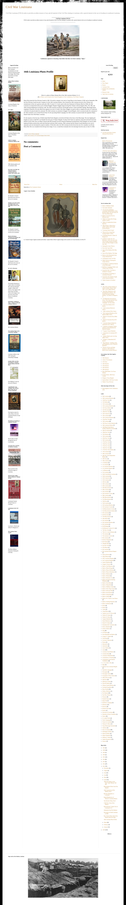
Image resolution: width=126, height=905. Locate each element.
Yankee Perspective (106, 739)
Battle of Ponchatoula (107, 141)
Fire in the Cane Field (107, 248)
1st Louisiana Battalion (107, 466)
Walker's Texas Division (107, 382)
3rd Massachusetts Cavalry (108, 509)
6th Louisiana (105, 524)
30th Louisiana (105, 495)
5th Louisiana (105, 520)
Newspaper (104, 672)
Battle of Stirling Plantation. (108, 601)
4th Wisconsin (105, 514)
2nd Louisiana (105, 491)
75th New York (105, 530)
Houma (104, 642)
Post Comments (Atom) (35, 187)
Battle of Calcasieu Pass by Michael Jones (108, 216)
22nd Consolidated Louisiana (109, 474)
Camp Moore (105, 611)
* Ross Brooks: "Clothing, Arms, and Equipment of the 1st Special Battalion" (109, 344)
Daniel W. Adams (106, 623)
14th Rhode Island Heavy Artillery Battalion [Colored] (108, 428)
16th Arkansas (105, 367)
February (106, 824)
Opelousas (104, 679)
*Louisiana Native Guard (108, 230)
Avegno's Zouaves (106, 564)
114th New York (106, 400)
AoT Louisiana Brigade (39, 135)
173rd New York (106, 442)
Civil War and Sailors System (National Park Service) (109, 133)
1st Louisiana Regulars (107, 468)
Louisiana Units (106, 87)
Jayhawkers (105, 646)
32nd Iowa (104, 501)
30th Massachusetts (106, 497)
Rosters (104, 85)
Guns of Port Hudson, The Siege (109, 253)
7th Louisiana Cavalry (107, 536)
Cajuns (103, 609)
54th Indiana (105, 518)
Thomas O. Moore (106, 724)
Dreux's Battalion (106, 626)
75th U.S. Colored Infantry (108, 532)
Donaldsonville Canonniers (108, 624)
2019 (104, 752)
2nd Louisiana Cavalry (107, 493)
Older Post (94, 184)
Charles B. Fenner (106, 615)
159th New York (106, 432)
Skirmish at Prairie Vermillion (109, 714)
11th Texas (104, 361)
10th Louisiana (105, 396)
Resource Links (105, 92)
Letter (103, 649)
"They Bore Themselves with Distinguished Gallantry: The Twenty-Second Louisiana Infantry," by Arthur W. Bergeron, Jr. (110, 294)
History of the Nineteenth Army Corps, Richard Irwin (109, 256)
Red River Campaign (107, 702)
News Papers (105, 83)
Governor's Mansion (107, 640)
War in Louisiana (106, 729)
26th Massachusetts (106, 487)
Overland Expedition (107, 687)
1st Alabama (105, 462)
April (105, 779)
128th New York (106, 411)
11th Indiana (105, 402)
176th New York (106, 447)
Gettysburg (104, 638)
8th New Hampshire (106, 539)
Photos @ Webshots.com (112, 161)
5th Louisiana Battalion (107, 522)
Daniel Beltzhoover (106, 621)
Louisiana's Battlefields (107, 655)
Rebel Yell (104, 700)
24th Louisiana (105, 483)
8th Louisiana (105, 537)
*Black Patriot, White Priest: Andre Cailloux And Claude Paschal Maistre (108, 227)
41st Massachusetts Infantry (108, 510)
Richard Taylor (105, 708)
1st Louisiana (105, 464)
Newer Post (26, 184)
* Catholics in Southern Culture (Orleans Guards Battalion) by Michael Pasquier (109, 328)
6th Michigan (105, 526)
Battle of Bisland (106, 575)
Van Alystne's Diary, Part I (110, 800)
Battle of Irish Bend (106, 583)
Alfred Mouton (105, 556)
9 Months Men (105, 543)
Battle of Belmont (106, 573)
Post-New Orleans (106, 695)
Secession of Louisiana (107, 712)
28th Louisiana (105, 489)
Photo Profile (47, 135)
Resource (104, 706)
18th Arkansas (105, 369)
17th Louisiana (105, 451)
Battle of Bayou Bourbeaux (108, 572)
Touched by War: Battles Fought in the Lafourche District (109, 277)
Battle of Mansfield (106, 585)
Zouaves (104, 741)
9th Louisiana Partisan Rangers (109, 551)
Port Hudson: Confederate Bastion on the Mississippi (110, 264)
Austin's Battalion (106, 562)
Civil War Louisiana (19, 7)
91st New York (105, 545)
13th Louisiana (105, 421)
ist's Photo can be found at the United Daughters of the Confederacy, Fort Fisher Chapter (61, 97)
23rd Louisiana (105, 480)
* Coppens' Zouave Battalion (108, 331)
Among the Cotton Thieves (108, 246)
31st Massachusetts (106, 499)
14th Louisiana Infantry (107, 425)
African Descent (106, 554)
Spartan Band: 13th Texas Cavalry (110, 380)
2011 (104, 766)
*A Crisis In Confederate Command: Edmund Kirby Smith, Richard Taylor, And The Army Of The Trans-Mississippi (110, 211)
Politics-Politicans (106, 691)
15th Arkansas (105, 365)
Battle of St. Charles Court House (110, 598)
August (106, 770)
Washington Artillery (107, 731)
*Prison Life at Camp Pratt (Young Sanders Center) (108, 233)
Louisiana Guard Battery (107, 651)
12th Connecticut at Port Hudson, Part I (109, 791)
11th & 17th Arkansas (107, 359)
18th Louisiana (105, 453)
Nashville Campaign (107, 670)
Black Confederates (106, 603)
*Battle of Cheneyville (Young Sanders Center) (109, 219)
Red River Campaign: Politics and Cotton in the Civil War (110, 267)
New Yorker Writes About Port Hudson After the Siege (111, 816)
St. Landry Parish (106, 718)
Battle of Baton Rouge (107, 568)
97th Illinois (105, 547)
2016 (104, 754)
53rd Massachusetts (106, 516)
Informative (105, 644)
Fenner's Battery (106, 628)
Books (103, 605)
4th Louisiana (105, 512)
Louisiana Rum (105, 653)
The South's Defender (107, 207)
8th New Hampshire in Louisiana (109, 794)
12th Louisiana (105, 415)
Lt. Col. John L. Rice (107, 662)
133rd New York (106, 419)
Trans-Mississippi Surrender (108, 725)
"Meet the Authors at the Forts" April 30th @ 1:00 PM (110, 783)
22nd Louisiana (105, 476)
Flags (103, 630)
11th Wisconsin (105, 409)
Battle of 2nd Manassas (107, 566)
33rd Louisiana (105, 503)
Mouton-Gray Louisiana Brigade (109, 666)
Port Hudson (105, 693)
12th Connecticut (106, 413)
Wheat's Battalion (106, 735)
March (105, 822)
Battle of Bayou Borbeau (108, 570)
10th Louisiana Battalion (107, 398)
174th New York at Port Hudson (109, 151)
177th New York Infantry (108, 449)
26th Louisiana (105, 485)
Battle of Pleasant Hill (107, 590)
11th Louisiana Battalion (107, 406)
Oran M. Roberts (106, 683)
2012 (104, 764)
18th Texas (104, 458)
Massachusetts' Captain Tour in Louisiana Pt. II (111, 807)
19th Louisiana (105, 460)
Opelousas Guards (106, 681)
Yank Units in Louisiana (107, 94)
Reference (104, 704)
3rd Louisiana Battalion (107, 505)
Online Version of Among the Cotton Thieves (109, 261)
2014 (104, 759)
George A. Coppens (106, 636)
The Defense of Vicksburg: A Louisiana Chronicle (109, 274)
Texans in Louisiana (106, 722)
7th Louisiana (105, 534)
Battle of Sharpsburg (107, 594)
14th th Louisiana (106, 430)
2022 (104, 747)
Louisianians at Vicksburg (112, 188)
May (105, 777)
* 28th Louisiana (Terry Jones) (109, 311)
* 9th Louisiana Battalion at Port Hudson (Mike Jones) (109, 314)
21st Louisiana (105, 472)
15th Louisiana (105, 436)
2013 (104, 761)
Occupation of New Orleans (108, 675)
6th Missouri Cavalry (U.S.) (108, 528)
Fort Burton (105, 632)
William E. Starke (106, 737)
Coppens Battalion (106, 619)
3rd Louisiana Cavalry (107, 507)
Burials (104, 607)
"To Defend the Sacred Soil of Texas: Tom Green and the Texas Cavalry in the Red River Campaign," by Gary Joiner (109, 300)
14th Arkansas (105, 363)
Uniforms (104, 727)
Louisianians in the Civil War (109, 258)
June (105, 775)
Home (60, 184)
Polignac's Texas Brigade (108, 378)
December (106, 768)
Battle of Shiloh (106, 596)
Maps (103, 664)
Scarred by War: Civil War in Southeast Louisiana (108, 271)
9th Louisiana (105, 549)
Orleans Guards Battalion (108, 685)
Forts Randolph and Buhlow (108, 634)
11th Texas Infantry (106, 408)
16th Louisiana (31, 135)
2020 (104, 750)
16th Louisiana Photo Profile (110, 819)
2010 (104, 829)
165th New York (106, 438)
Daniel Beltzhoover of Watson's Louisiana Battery (110, 798)
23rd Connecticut (106, 478)
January (106, 827)
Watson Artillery (106, 733)
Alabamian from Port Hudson (110, 810)
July (105, 772)
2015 (104, 757)
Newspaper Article (106, 673)
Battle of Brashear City (107, 577)
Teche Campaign (106, 720)
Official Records (106, 677)
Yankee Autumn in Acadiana (108, 280)
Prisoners (104, 697)
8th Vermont (105, 541)
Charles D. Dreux (106, 617)
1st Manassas (105, 470)
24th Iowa (104, 482)
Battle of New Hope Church (108, 588)
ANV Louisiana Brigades (108, 558)
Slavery (104, 716)
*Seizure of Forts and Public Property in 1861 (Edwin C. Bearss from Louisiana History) (109, 349)
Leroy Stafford (105, 648)
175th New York (106, 446)
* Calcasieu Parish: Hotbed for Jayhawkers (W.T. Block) (109, 323)
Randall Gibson (105, 698)
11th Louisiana (105, 404)
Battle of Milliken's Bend (108, 205)
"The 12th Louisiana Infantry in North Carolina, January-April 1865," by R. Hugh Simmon (109, 288)
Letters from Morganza (112, 175)
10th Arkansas (105, 358)
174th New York (106, 444)
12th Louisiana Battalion (107, 417)
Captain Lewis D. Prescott (108, 613)
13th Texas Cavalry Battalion (109, 423)
